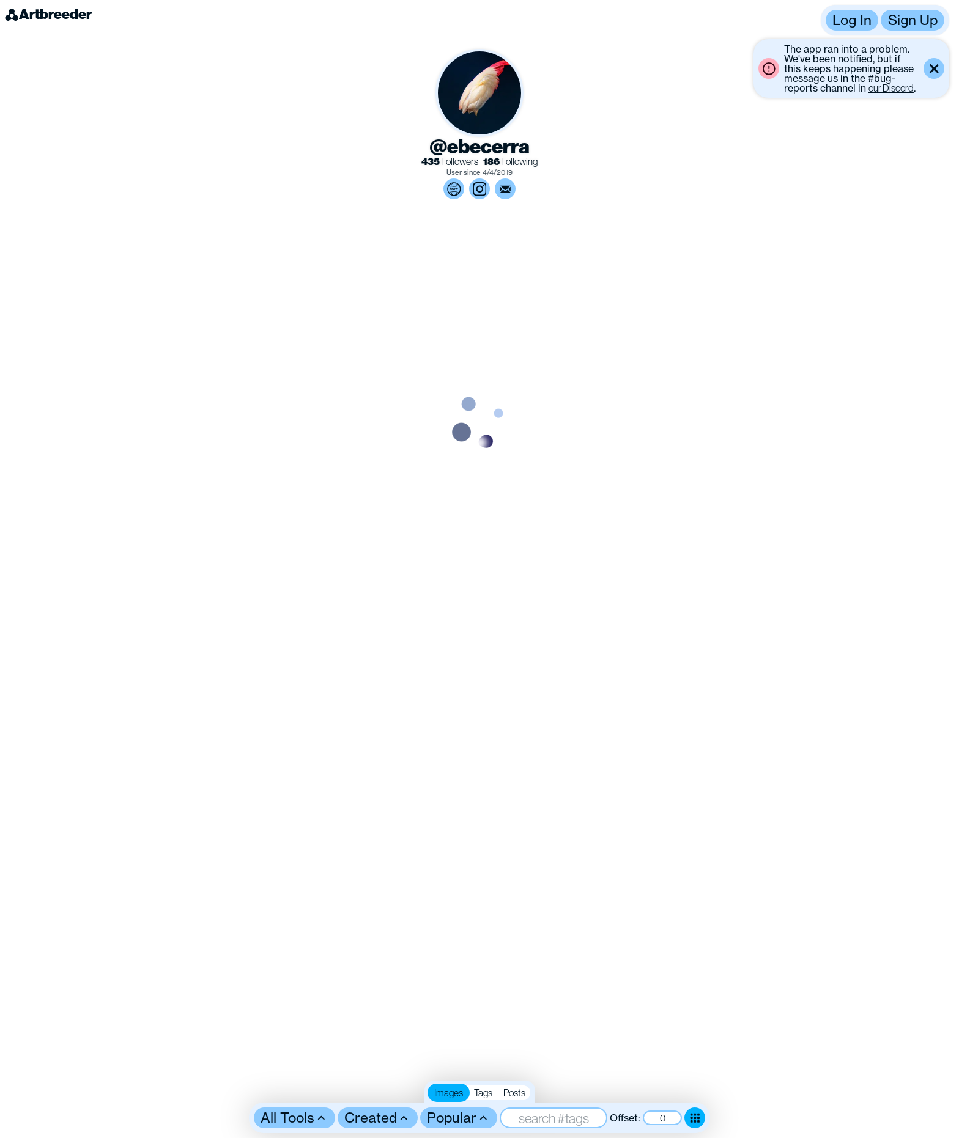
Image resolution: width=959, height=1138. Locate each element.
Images (448, 1093)
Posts (514, 1093)
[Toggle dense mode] (694, 1117)
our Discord (891, 88)
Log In (852, 20)
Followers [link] (449, 161)
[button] (885, 20)
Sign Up (913, 20)
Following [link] (510, 161)
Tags (483, 1093)
